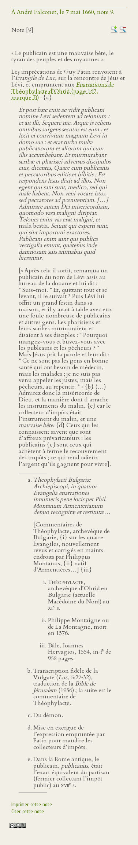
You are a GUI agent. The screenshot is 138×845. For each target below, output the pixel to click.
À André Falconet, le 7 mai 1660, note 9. (63, 12)
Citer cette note (27, 811)
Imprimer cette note (31, 804)
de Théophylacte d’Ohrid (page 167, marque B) (62, 91)
